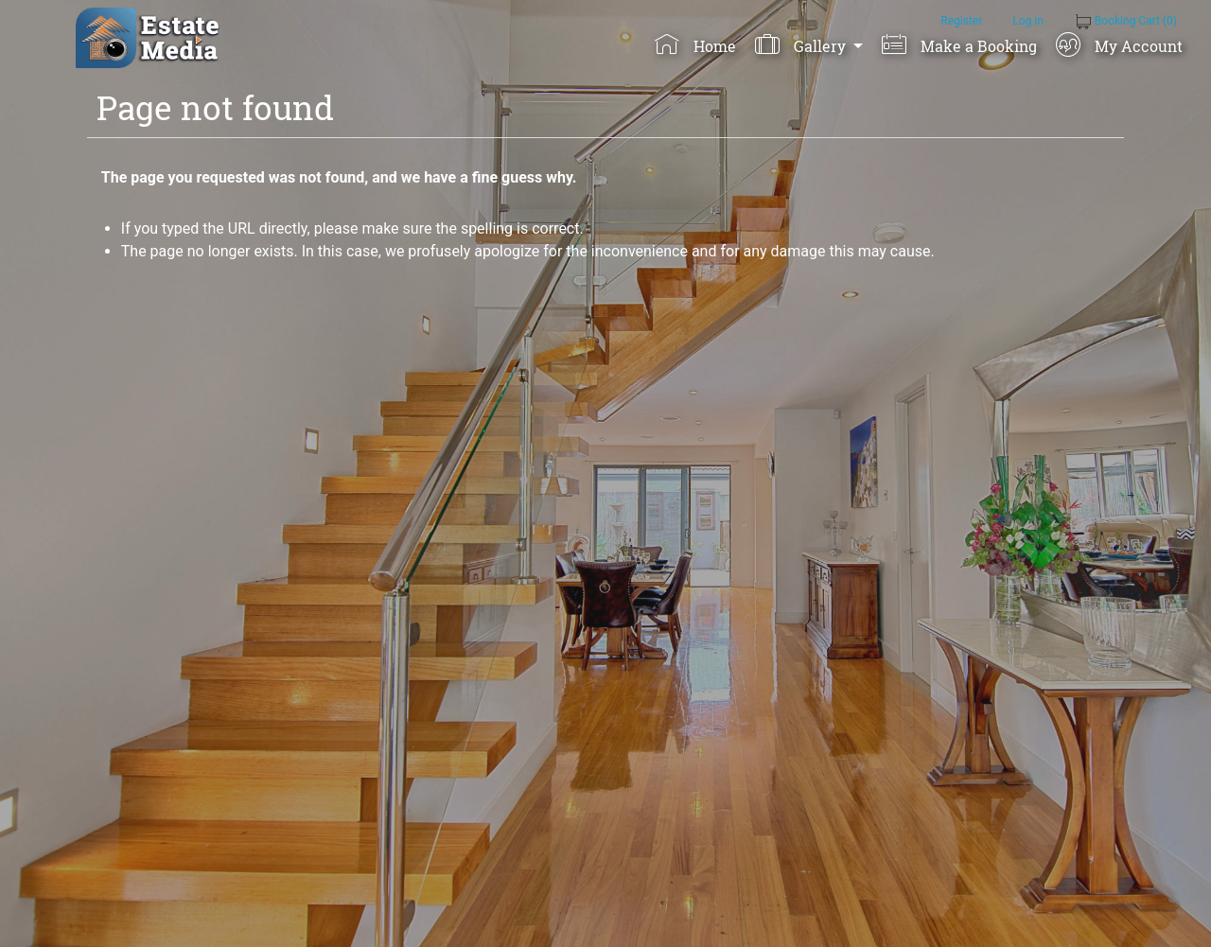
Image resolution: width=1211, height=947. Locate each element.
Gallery (802, 44)
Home (695, 44)
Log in (1028, 20)
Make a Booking (959, 44)
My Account (1119, 44)
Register (961, 20)
